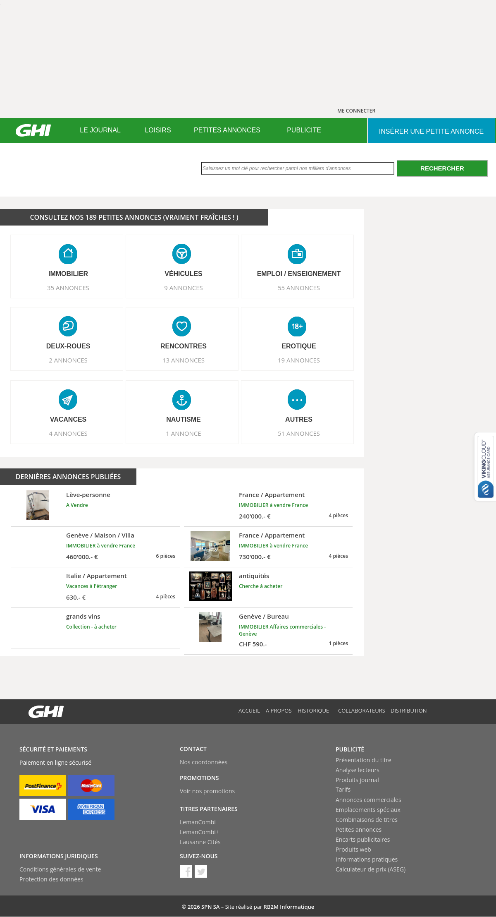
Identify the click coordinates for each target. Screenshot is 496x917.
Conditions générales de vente (60, 869)
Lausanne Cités (200, 842)
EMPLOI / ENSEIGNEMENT (299, 273)
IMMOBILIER (68, 273)
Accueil (249, 710)
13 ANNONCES (183, 360)
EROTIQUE (298, 346)
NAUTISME (183, 419)
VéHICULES (184, 273)
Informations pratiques (367, 859)
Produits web (353, 849)
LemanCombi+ (199, 832)
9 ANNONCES (183, 287)
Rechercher (442, 168)
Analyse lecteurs (357, 770)
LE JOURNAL (100, 130)
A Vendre (77, 505)
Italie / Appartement (96, 575)
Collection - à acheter (91, 626)
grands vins (83, 616)
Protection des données (51, 879)
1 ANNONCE (183, 433)
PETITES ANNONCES (227, 130)
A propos (279, 710)
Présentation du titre (363, 760)
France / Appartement (272, 494)
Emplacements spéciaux (368, 810)
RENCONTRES (183, 346)
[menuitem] (100, 130)
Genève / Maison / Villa (100, 535)
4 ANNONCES (68, 433)
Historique (313, 710)
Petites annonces (359, 829)
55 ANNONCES (299, 287)
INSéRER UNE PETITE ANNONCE (431, 131)
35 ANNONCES (68, 287)
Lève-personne (88, 494)
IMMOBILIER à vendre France (273, 505)
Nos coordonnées (203, 762)
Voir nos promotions (207, 791)
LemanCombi (198, 822)
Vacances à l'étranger (91, 586)
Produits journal (357, 780)
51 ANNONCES (299, 433)
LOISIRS (158, 130)
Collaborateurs (361, 710)
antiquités (254, 575)
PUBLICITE (304, 130)
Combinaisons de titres (367, 819)
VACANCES (68, 419)
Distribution (409, 710)
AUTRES (298, 419)
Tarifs (343, 789)
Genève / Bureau (264, 616)
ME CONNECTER (356, 110)
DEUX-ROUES (68, 346)
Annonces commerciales (368, 800)
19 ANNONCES (299, 360)
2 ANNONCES (68, 360)
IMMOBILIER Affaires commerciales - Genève (282, 630)
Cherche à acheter (260, 586)
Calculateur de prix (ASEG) (370, 869)
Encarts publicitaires (363, 839)
